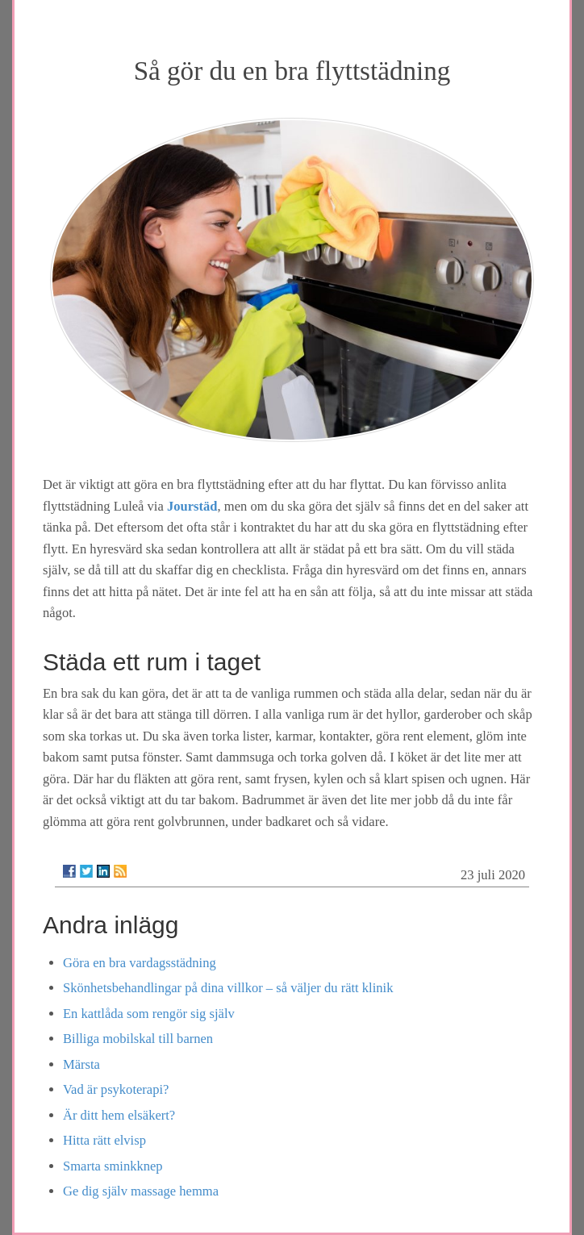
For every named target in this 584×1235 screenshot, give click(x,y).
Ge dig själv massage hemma (141, 1191)
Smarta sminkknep (113, 1166)
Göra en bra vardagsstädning (139, 962)
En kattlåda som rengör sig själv (149, 1013)
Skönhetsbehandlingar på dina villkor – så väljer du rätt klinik (228, 987)
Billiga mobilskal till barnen (138, 1038)
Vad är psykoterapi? (116, 1089)
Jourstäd (192, 506)
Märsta (81, 1064)
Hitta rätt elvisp (104, 1140)
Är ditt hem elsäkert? (119, 1115)
